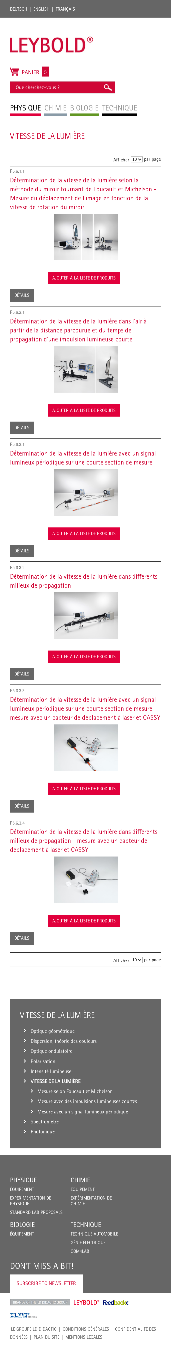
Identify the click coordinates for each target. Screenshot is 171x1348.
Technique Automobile (94, 1234)
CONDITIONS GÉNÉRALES (86, 1329)
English (41, 9)
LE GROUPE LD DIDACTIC (34, 1329)
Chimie (80, 1180)
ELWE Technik (23, 1315)
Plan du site (46, 1337)
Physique (23, 1180)
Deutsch (18, 9)
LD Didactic (40, 1302)
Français (65, 9)
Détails (21, 295)
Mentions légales (83, 1337)
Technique (86, 1225)
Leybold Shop (87, 1302)
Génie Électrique (88, 1242)
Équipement (22, 1189)
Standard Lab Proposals (36, 1212)
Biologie (22, 1225)
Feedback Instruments (116, 1302)
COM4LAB (80, 1251)
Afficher (121, 159)
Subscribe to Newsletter (46, 1283)
